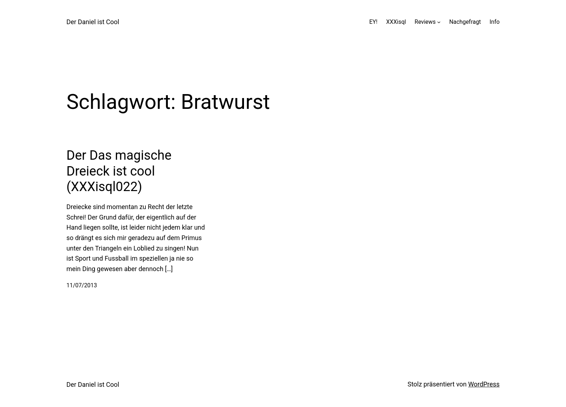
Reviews (425, 21)
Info (494, 21)
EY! (373, 21)
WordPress (484, 384)
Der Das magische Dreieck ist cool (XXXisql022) (118, 171)
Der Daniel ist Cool (92, 22)
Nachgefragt (465, 21)
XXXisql (396, 21)
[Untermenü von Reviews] (439, 22)
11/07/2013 (81, 285)
